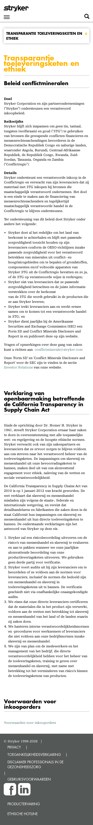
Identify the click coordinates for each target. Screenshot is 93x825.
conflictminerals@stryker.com (60, 349)
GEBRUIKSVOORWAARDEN (29, 779)
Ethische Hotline (22, 813)
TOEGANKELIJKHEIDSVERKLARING (34, 754)
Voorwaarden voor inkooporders (30, 723)
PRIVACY (14, 747)
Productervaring (23, 804)
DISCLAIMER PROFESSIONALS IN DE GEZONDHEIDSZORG (35, 764)
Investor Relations (18, 367)
